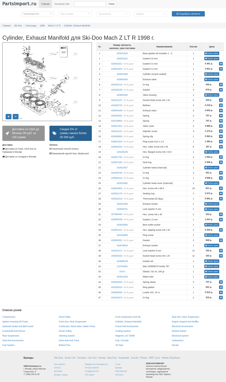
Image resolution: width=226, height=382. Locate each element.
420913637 (122, 167)
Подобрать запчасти (188, 14)
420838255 (116, 282)
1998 (42, 25)
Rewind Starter (179, 331)
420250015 (116, 287)
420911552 (116, 126)
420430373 (116, 297)
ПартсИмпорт (121, 371)
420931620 (116, 69)
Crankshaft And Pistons (13, 331)
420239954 (116, 121)
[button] (37, 13)
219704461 (122, 266)
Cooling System (123, 331)
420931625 (122, 53)
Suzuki (134, 357)
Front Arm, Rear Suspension (73, 321)
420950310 (116, 178)
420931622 (122, 58)
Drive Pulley (65, 317)
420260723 (116, 105)
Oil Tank (119, 345)
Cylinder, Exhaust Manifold (77, 25)
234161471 (116, 250)
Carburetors (177, 340)
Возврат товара (61, 375)
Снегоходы (30, 25)
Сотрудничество (92, 371)
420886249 (122, 261)
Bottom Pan (64, 345)
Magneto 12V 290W (125, 335)
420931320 (116, 162)
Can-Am (92, 357)
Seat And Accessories (13, 340)
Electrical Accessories (182, 326)
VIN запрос (89, 375)
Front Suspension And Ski (128, 317)
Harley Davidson (170, 357)
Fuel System (8, 345)
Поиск (111, 4)
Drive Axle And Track (69, 340)
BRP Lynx (154, 357)
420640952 (116, 188)
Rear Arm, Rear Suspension (185, 317)
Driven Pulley (65, 331)
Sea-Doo (112, 357)
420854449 (116, 110)
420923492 (122, 183)
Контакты (119, 375)
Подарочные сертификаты (96, 364)
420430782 (116, 173)
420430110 (116, 84)
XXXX (122, 271)
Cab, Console (122, 340)
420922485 (122, 204)
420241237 (116, 100)
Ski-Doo (18, 25)
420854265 (122, 95)
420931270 (116, 193)
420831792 (116, 157)
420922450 (122, 276)
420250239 (116, 90)
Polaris (144, 357)
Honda (102, 357)
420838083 (116, 136)
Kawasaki (123, 357)
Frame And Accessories (126, 326)
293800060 (116, 292)
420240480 (122, 235)
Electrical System (180, 335)
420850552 (116, 240)
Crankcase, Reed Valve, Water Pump (77, 326)
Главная (45, 4)
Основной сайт (62, 4)
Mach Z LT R (54, 25)
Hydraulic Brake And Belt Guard (17, 326)
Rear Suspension (10, 335)
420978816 (122, 245)
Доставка (58, 371)
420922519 (116, 198)
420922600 (122, 224)
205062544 (116, 256)
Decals (175, 345)
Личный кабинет (92, 368)
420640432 (116, 146)
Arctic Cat (70, 357)
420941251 (116, 230)
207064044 (116, 214)
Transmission (8, 317)
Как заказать (59, 364)
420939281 (116, 115)
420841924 (116, 141)
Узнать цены (211, 53)
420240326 (122, 152)
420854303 (122, 79)
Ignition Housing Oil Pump (15, 321)
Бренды (118, 368)
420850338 (116, 219)
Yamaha (81, 357)
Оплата (57, 368)
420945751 (122, 209)
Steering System (67, 335)
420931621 (116, 63)
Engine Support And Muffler (185, 321)
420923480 (122, 74)
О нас (117, 364)
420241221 (116, 131)
